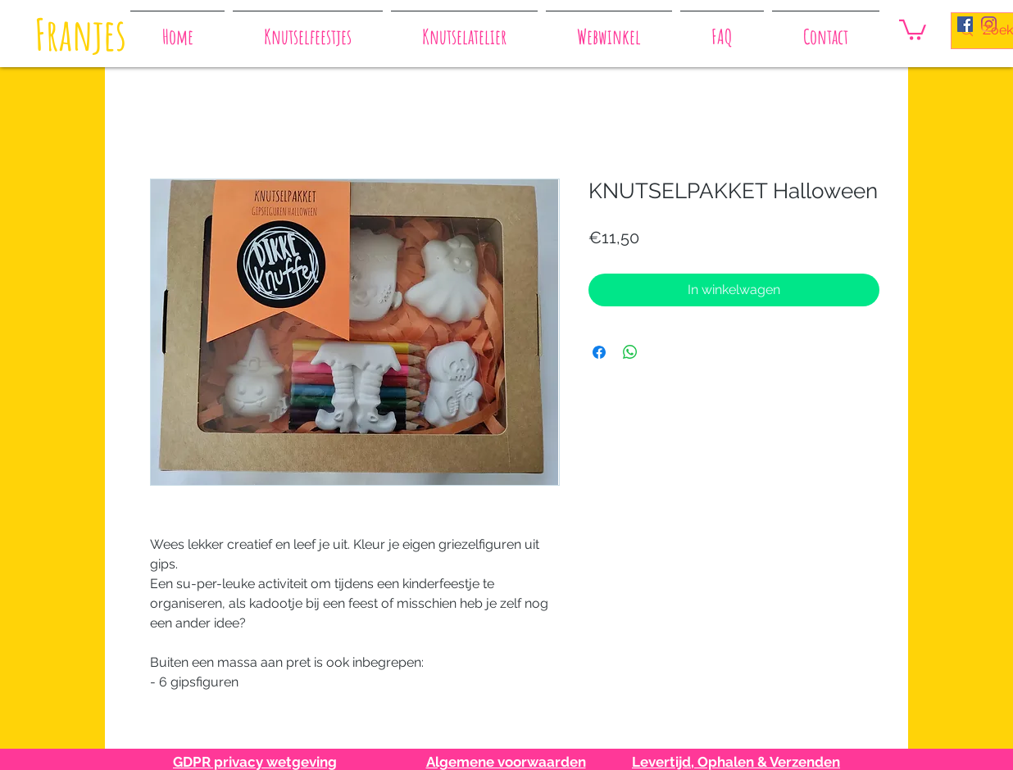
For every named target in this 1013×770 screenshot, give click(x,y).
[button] (912, 28)
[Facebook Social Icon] (965, 24)
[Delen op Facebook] (599, 352)
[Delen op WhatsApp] (630, 352)
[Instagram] (989, 24)
